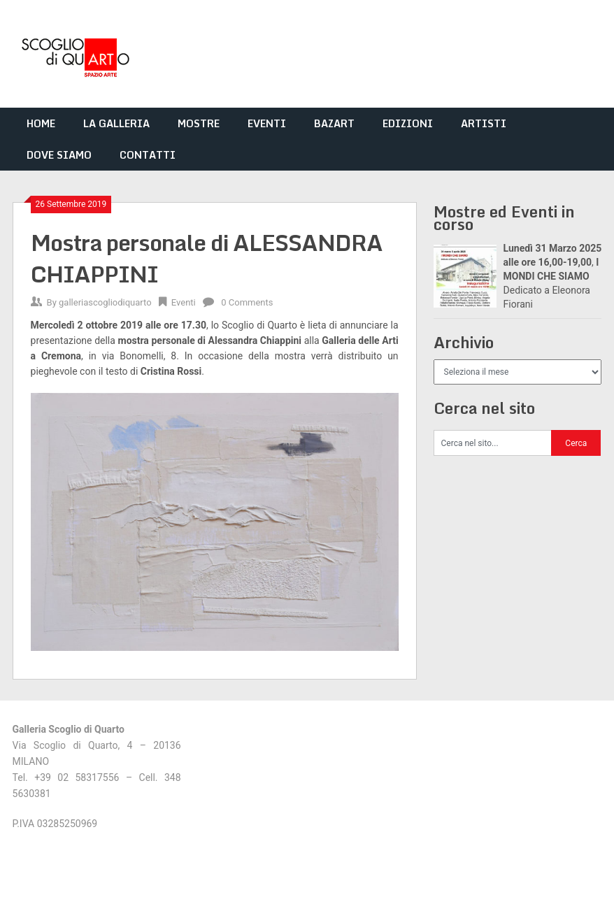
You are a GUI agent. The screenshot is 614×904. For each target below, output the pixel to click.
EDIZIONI (408, 123)
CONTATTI (148, 155)
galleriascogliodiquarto (105, 302)
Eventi (183, 302)
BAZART (334, 123)
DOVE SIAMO (59, 155)
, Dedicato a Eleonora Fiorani (553, 276)
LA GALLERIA (116, 123)
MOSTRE (199, 123)
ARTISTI (483, 123)
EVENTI (267, 123)
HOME (41, 123)
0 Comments (247, 302)
